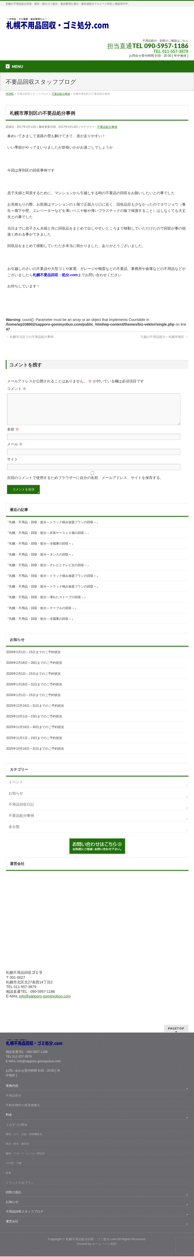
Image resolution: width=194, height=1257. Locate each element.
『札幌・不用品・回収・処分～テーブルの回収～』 (42, 614)
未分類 (14, 833)
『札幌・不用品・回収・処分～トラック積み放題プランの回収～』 (53, 528)
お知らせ (16, 799)
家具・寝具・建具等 (17, 1144)
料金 (9, 1115)
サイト (12, 465)
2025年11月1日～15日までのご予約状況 (34, 744)
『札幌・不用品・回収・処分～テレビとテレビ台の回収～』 (48, 571)
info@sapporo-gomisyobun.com (44, 1002)
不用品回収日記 (21, 810)
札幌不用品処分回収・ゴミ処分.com (91, 1239)
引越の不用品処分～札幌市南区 (164, 337)
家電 (8, 1173)
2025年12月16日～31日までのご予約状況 (35, 712)
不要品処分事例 (107, 126)
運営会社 (12, 1222)
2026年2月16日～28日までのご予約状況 (34, 669)
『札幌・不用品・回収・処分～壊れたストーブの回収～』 (46, 603)
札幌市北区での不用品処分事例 (29, 337)
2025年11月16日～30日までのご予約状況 (35, 733)
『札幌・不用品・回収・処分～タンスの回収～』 (40, 561)
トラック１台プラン (20, 1183)
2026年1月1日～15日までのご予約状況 (33, 701)
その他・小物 (13, 1163)
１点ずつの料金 (17, 1125)
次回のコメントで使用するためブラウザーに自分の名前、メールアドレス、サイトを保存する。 (85, 484)
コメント (16, 389)
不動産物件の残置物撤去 (23, 1105)
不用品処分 (13, 1096)
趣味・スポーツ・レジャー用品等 (25, 1153)
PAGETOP (176, 1029)
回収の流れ (13, 1193)
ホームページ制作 (104, 1244)
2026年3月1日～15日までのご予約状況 (33, 658)
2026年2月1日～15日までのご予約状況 (33, 680)
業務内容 (12, 1086)
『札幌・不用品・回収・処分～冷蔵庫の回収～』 (40, 550)
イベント (16, 788)
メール (15, 450)
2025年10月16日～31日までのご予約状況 (35, 755)
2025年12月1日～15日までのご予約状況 (34, 722)
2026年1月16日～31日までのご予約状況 (34, 690)
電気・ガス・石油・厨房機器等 (24, 1134)
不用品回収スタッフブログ (24, 1212)
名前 (13, 435)
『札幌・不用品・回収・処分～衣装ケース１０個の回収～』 (48, 539)
